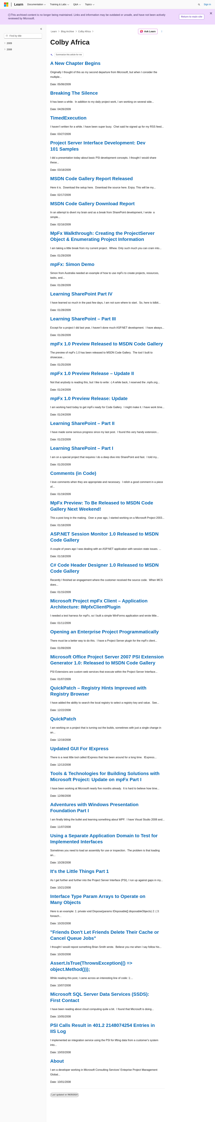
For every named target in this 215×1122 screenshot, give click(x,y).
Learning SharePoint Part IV (81, 294)
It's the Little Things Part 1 (79, 871)
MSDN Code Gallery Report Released (91, 178)
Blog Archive (67, 31)
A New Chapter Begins (75, 63)
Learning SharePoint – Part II (82, 423)
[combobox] (23, 36)
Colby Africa (84, 31)
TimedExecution (68, 118)
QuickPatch (63, 718)
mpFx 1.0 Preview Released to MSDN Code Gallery (106, 343)
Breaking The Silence (74, 93)
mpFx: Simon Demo (72, 264)
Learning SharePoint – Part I (81, 448)
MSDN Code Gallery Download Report (92, 203)
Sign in (207, 4)
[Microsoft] (6, 4)
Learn (54, 31)
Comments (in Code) (73, 473)
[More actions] (162, 31)
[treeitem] (23, 43)
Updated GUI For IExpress (79, 748)
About (57, 1061)
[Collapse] (41, 29)
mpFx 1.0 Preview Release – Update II (92, 373)
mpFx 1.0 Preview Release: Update (89, 398)
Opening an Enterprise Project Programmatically (104, 631)
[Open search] (199, 5)
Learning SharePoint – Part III (83, 318)
